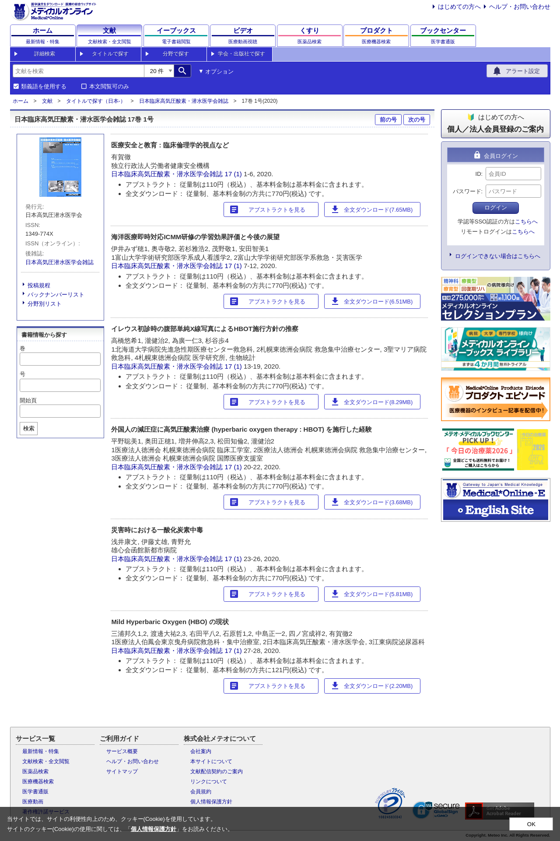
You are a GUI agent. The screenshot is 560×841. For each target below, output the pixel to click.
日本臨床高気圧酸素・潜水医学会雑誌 (183, 101)
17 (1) (234, 174)
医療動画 (32, 802)
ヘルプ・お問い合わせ (519, 6)
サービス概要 (122, 751)
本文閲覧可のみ (109, 87)
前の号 (388, 119)
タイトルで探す (110, 54)
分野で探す (176, 54)
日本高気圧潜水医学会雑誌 (59, 262)
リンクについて (208, 781)
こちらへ (526, 221)
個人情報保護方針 (211, 802)
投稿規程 (39, 285)
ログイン (495, 207)
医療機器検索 (38, 781)
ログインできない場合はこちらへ (497, 256)
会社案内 (200, 751)
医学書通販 (35, 792)
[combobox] (78, 70)
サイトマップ (122, 771)
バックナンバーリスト (56, 294)
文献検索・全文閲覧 (46, 761)
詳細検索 (44, 54)
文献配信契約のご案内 (216, 771)
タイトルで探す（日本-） (96, 101)
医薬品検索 (35, 771)
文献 (47, 101)
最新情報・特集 (40, 751)
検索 (29, 428)
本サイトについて (211, 761)
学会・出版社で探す (241, 54)
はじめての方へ (459, 6)
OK (531, 824)
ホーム (20, 101)
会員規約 (200, 792)
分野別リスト (45, 303)
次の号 (416, 119)
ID (478, 174)
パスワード (467, 191)
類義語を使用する (43, 87)
